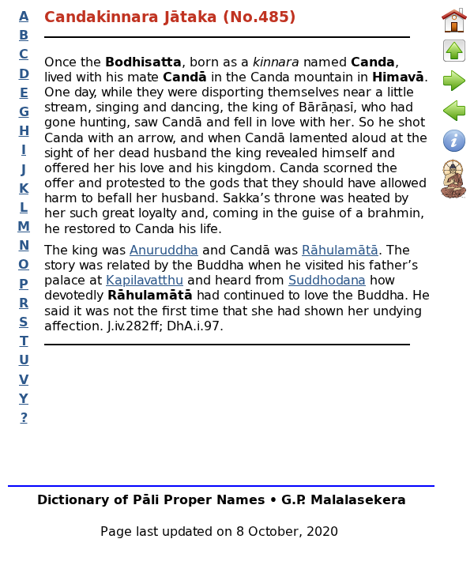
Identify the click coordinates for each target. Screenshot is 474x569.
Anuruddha (164, 249)
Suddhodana (327, 279)
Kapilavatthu (144, 279)
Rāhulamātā (340, 249)
